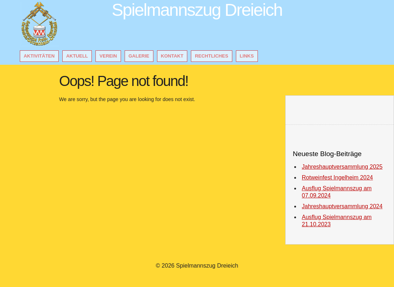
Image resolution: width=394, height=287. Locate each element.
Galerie (139, 56)
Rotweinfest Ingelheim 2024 (337, 177)
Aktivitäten (39, 56)
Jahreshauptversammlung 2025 (342, 167)
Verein (108, 56)
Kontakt (172, 56)
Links (247, 56)
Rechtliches (211, 56)
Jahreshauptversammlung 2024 (342, 206)
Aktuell (77, 56)
